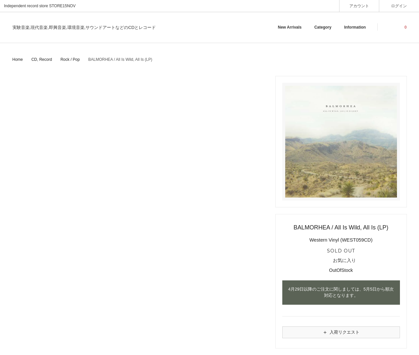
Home (17, 59)
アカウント (359, 5)
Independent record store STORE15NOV (40, 6)
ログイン (399, 5)
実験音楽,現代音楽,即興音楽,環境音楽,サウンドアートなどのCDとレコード (84, 27)
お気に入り (341, 261)
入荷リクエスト (340, 332)
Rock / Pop (70, 59)
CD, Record (41, 59)
